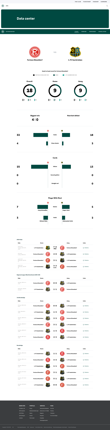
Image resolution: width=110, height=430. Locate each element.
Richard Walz (43, 221)
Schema (86, 247)
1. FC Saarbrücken (38, 247)
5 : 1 (55, 379)
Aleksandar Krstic (68, 221)
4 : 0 (55, 254)
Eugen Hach (66, 210)
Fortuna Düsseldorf (72, 247)
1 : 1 (55, 353)
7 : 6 (55, 247)
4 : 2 (55, 337)
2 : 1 (55, 260)
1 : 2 (55, 312)
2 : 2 (55, 266)
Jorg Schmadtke (42, 210)
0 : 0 (55, 306)
